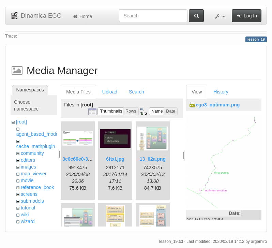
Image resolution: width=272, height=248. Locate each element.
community (32, 153)
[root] (21, 122)
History (220, 91)
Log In (246, 15)
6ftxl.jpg (115, 159)
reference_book (37, 187)
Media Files (78, 91)
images (28, 167)
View (197, 91)
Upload (109, 91)
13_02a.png (153, 159)
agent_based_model (38, 134)
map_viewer (33, 173)
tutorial (28, 207)
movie (27, 180)
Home (82, 16)
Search (136, 91)
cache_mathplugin (35, 146)
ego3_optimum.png (218, 104)
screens (29, 194)
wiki (25, 214)
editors (28, 160)
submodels (32, 201)
